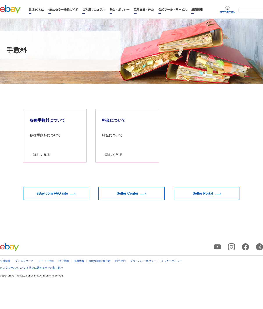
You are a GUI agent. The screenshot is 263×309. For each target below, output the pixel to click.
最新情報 (197, 9)
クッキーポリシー (171, 260)
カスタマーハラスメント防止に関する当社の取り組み (31, 267)
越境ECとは (36, 9)
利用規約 (120, 260)
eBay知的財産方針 (99, 260)
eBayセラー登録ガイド (63, 9)
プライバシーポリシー (143, 260)
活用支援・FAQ (144, 9)
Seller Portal (203, 193)
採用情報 (79, 260)
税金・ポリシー (120, 9)
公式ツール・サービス (172, 9)
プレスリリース (24, 260)
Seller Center (128, 193)
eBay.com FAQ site (52, 193)
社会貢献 (64, 260)
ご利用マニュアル (93, 9)
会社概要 (5, 260)
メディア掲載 (46, 260)
